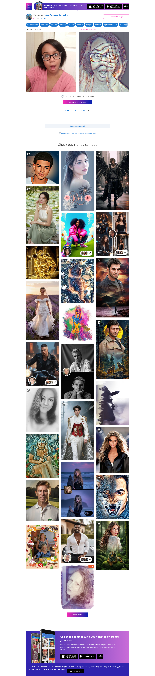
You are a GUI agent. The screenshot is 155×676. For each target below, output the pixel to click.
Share (116, 16)
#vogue (89, 25)
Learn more (62, 669)
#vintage (123, 25)
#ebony (98, 25)
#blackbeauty (32, 25)
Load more (77, 614)
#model (63, 25)
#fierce (54, 25)
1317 (44, 18)
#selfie (71, 25)
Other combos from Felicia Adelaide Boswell (77, 133)
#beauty (80, 25)
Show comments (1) (77, 126)
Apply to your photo (77, 102)
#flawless (45, 25)
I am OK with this (75, 671)
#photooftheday (110, 25)
